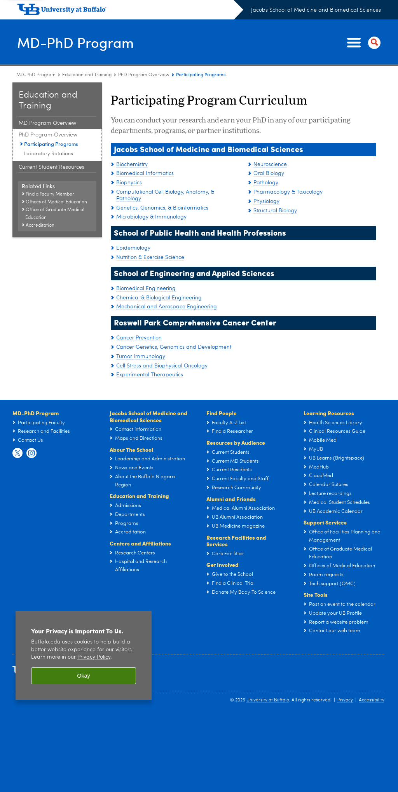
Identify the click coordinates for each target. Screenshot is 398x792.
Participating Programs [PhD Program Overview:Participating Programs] (51, 143)
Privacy (345, 700)
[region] (84, 655)
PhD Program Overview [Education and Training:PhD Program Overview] (143, 75)
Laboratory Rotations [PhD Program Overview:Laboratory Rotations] (48, 153)
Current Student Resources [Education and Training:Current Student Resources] (51, 167)
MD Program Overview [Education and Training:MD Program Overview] (47, 123)
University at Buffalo (267, 700)
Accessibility (371, 700)
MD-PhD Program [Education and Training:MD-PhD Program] (36, 75)
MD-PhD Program (75, 42)
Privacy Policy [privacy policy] (93, 657)
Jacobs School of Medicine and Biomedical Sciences (316, 10)
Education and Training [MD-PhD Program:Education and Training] (87, 75)
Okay (83, 676)
